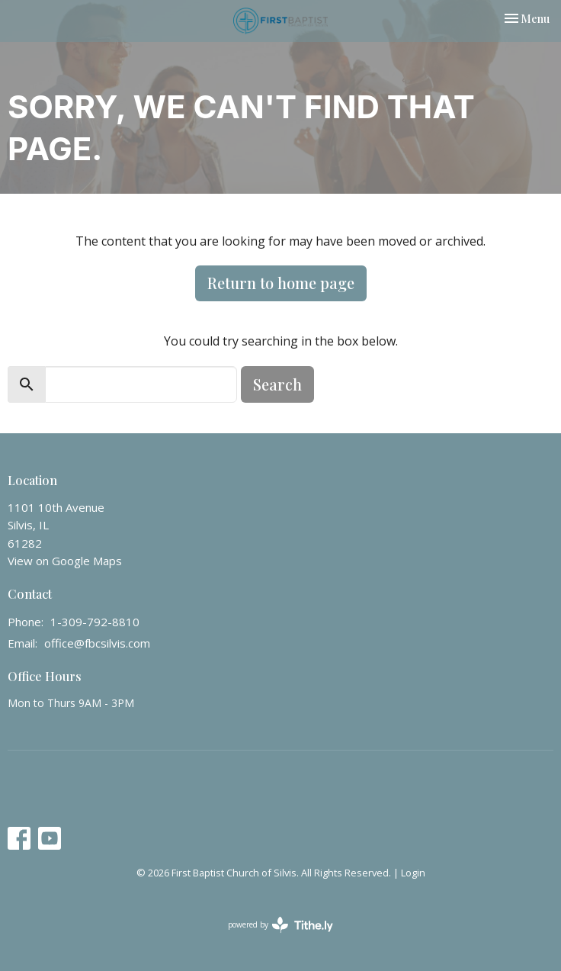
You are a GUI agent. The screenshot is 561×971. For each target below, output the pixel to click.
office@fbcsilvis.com (97, 643)
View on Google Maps (65, 560)
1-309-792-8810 (94, 621)
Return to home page (280, 282)
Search (277, 384)
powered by (280, 925)
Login (413, 872)
